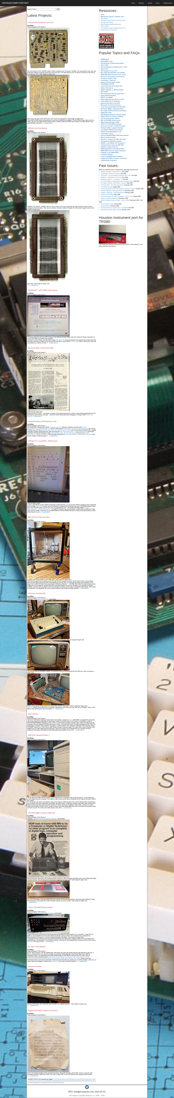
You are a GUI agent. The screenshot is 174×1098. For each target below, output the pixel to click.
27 (52, 1081)
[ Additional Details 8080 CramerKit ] (43, 913)
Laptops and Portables (107, 194)
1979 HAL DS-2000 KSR (37, 593)
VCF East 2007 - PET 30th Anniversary (112, 185)
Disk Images (104, 18)
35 (74, 1081)
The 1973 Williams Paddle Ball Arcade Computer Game (117, 181)
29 (57, 1081)
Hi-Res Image (75, 341)
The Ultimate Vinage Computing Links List (113, 28)
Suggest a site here (56, 427)
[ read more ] (48, 123)
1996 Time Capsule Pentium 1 (39, 735)
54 (59, 1082)
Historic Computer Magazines (109, 198)
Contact (150, 3)
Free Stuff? (77, 958)
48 (43, 1082)
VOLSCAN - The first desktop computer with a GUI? (116, 175)
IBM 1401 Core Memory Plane (39, 517)
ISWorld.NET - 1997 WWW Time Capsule (43, 290)
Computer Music (105, 206)
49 (45, 1082)
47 (40, 1082)
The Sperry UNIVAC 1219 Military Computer (114, 183)
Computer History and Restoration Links (42, 421)
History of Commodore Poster (56, 958)
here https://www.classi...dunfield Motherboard (73, 431)
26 (49, 1081)
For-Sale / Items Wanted (36, 947)
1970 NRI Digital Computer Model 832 (41, 813)
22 (38, 1081)
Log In (158, 3)
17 (91, 1079)
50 (48, 1082)
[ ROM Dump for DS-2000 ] (41, 599)
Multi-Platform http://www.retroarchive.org (75, 428)
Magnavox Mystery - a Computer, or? (112, 179)
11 (75, 1079)
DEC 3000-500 (60, 340)
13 (80, 1079)
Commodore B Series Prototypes (110, 173)
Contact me (54, 961)
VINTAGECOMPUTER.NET (15, 3)
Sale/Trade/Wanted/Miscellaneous (111, 24)
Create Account (167, 3)
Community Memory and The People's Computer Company (118, 188)
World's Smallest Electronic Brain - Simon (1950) (115, 200)
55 (62, 1082)
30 (60, 1081)
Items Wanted (33, 714)
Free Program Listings (107, 204)
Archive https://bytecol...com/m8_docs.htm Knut (78, 434)
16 (89, 1079)
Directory (141, 3)
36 (77, 1081)
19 (29, 1081)
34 (71, 1081)
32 (66, 1081)
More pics (30, 707)
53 (57, 1082)
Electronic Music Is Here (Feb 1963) (41, 348)
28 (54, 1081)
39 (85, 1081)
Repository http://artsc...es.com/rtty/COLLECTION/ (56, 430)
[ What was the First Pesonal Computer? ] (45, 818)
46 (37, 1082)
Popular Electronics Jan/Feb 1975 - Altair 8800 (114, 207)
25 (46, 1081)
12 (77, 1079)
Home (133, 3)
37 (80, 1081)
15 (86, 1079)
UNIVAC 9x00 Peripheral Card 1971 (41, 22)
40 (88, 1081)
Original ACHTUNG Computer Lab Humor (43, 1010)
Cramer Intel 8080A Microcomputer (40, 907)
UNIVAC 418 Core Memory (37, 128)
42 (94, 1081)
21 (35, 1081)
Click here (39, 506)
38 (82, 1081)
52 (54, 1082)
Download (30, 941)
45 (34, 1082)
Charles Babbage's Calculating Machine (112, 190)
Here (70, 720)
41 (91, 1081)
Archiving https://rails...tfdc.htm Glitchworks (63, 433)
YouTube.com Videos (107, 22)
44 (31, 1082)
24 (43, 1081)
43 (28, 1082)
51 (51, 1082)
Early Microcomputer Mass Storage (111, 209)
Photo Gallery (105, 26)
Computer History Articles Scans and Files (113, 20)
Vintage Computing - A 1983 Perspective (112, 192)
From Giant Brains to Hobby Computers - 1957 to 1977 (117, 196)
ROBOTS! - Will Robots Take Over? (111, 177)
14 (83, 1079)
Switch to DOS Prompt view (109, 30)
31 (63, 1081)
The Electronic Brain (107, 187)
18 (94, 1079)
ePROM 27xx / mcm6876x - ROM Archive (43, 441)
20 (32, 1081)
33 (68, 1081)
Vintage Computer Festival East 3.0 (111, 171)
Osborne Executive (35, 966)
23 (40, 1081)
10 (72, 1079)
